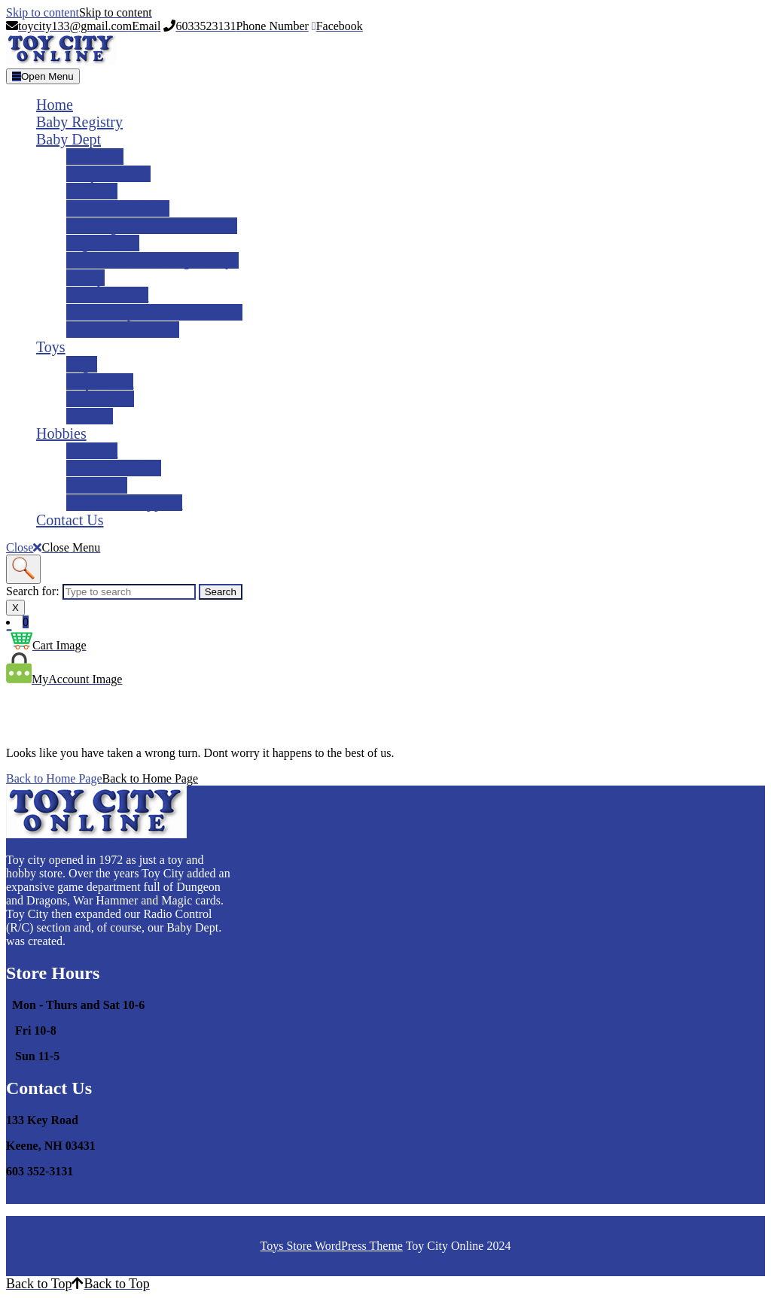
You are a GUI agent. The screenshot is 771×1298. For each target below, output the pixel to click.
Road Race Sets (113, 468)
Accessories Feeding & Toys (152, 260)
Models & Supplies (124, 502)
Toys (51, 347)
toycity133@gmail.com (63, 1196)
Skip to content (79, 12)
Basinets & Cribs (117, 208)
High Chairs (102, 243)
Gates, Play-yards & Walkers (154, 312)
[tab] (43, 76)
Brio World (100, 399)
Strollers (91, 191)
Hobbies (61, 433)
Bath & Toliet (107, 295)
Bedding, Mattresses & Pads (151, 225)
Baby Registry (79, 122)
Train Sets (96, 485)
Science (89, 416)
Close (53, 547)
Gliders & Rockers (122, 329)
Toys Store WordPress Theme (332, 1245)
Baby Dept (68, 139)
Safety (85, 277)
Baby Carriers (108, 174)
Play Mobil (99, 381)
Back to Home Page (102, 778)
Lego (81, 364)
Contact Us (69, 520)
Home (54, 104)
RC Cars (91, 450)
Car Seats (94, 156)
